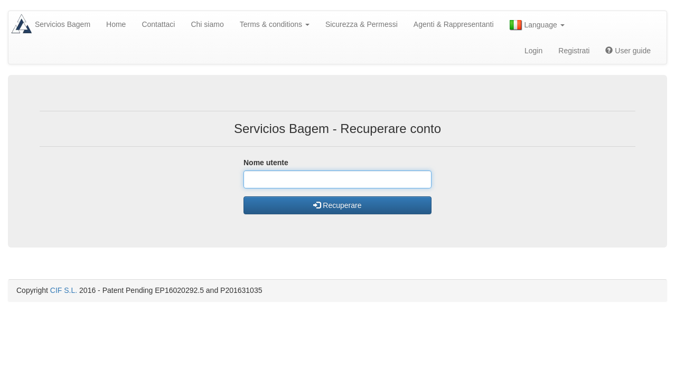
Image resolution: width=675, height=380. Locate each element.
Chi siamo (207, 24)
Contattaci (158, 24)
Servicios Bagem (62, 24)
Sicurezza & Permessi (361, 24)
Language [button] (537, 25)
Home (116, 24)
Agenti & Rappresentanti (454, 24)
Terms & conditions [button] (275, 24)
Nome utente (265, 162)
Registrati (573, 50)
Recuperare (337, 205)
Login (533, 50)
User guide (628, 50)
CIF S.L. (63, 290)
